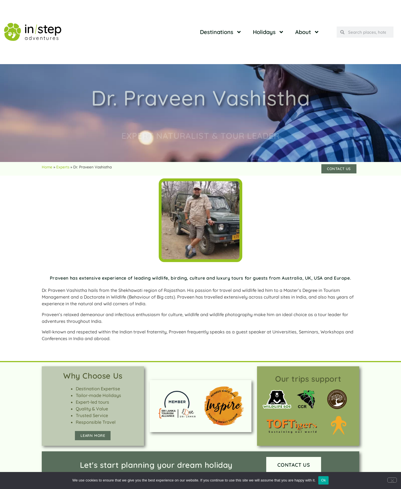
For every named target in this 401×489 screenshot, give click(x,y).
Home (47, 166)
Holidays (268, 32)
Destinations (221, 32)
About (307, 32)
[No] (392, 480)
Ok (323, 480)
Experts (62, 166)
